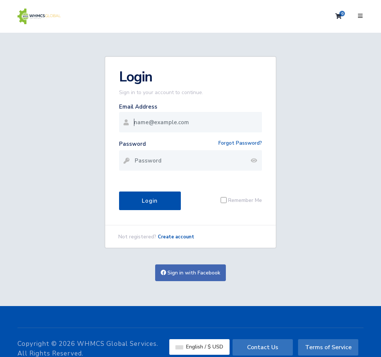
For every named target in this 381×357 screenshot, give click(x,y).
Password (132, 144)
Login (150, 201)
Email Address (138, 106)
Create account (176, 237)
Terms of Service (328, 347)
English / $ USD (199, 346)
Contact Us (262, 347)
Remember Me (245, 200)
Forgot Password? (240, 143)
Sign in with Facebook (190, 272)
